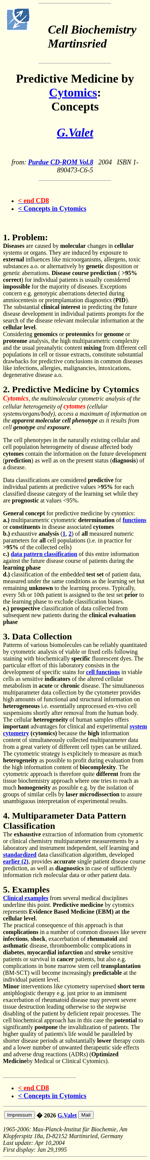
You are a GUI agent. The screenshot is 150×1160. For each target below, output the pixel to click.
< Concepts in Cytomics (52, 208)
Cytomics (73, 92)
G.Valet (67, 1115)
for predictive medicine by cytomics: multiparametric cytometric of (69, 516)
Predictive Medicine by (75, 78)
